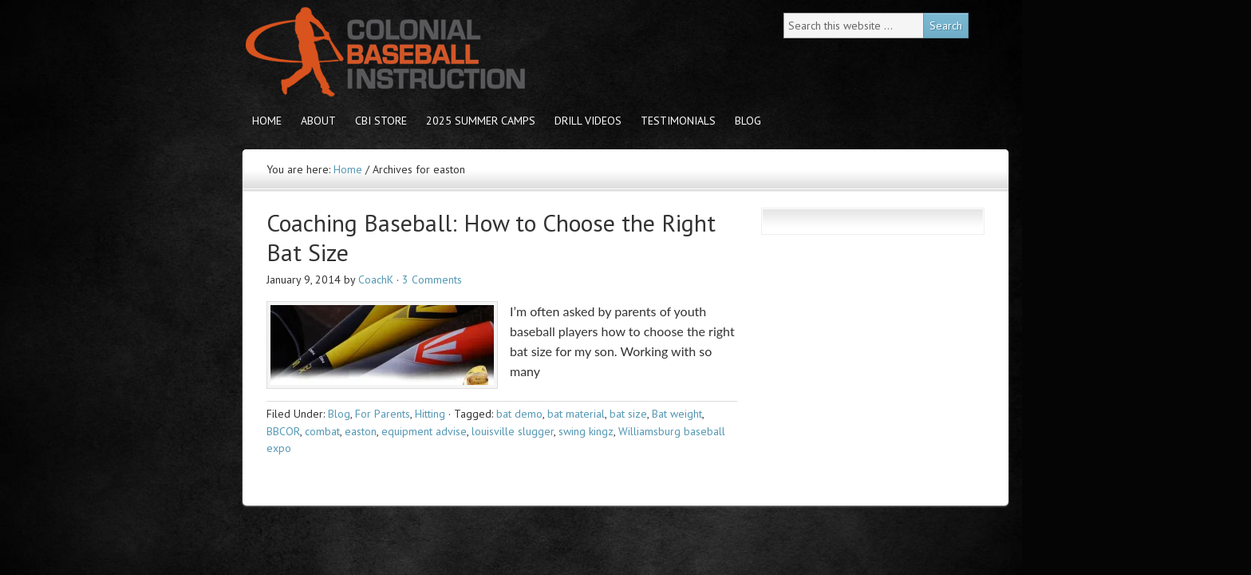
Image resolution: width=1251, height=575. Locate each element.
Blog (748, 120)
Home (267, 120)
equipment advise (424, 431)
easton (361, 431)
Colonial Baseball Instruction (382, 52)
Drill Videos (588, 120)
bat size (628, 413)
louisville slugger (513, 431)
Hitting (430, 413)
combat (322, 431)
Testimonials (678, 120)
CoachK (375, 279)
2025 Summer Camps (480, 120)
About (318, 120)
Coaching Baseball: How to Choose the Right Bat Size (491, 237)
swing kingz (586, 431)
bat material (576, 413)
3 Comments (432, 279)
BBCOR (283, 431)
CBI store (381, 120)
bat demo (519, 413)
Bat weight (677, 413)
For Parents (382, 413)
